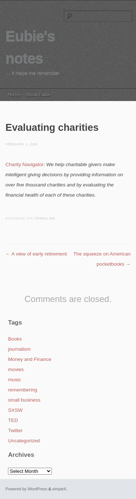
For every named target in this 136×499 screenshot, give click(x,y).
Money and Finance (29, 359)
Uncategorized (24, 440)
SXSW (15, 410)
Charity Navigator (24, 164)
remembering (22, 390)
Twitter (15, 430)
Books (15, 339)
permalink (45, 218)
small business (24, 400)
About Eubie (38, 94)
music (14, 379)
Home (14, 94)
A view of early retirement (36, 254)
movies (16, 369)
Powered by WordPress (26, 489)
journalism (19, 349)
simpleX (59, 489)
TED (13, 420)
